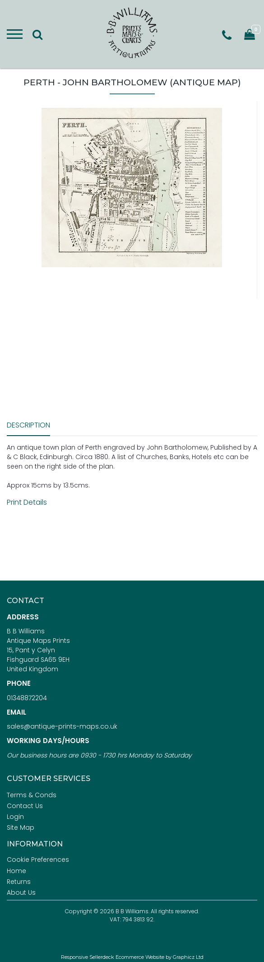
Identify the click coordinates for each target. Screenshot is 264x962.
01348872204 (27, 697)
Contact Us (25, 805)
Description (28, 425)
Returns (19, 881)
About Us (21, 892)
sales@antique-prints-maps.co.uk (62, 726)
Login (15, 816)
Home (16, 870)
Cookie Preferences (38, 859)
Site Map (20, 827)
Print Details (27, 502)
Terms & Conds (31, 794)
